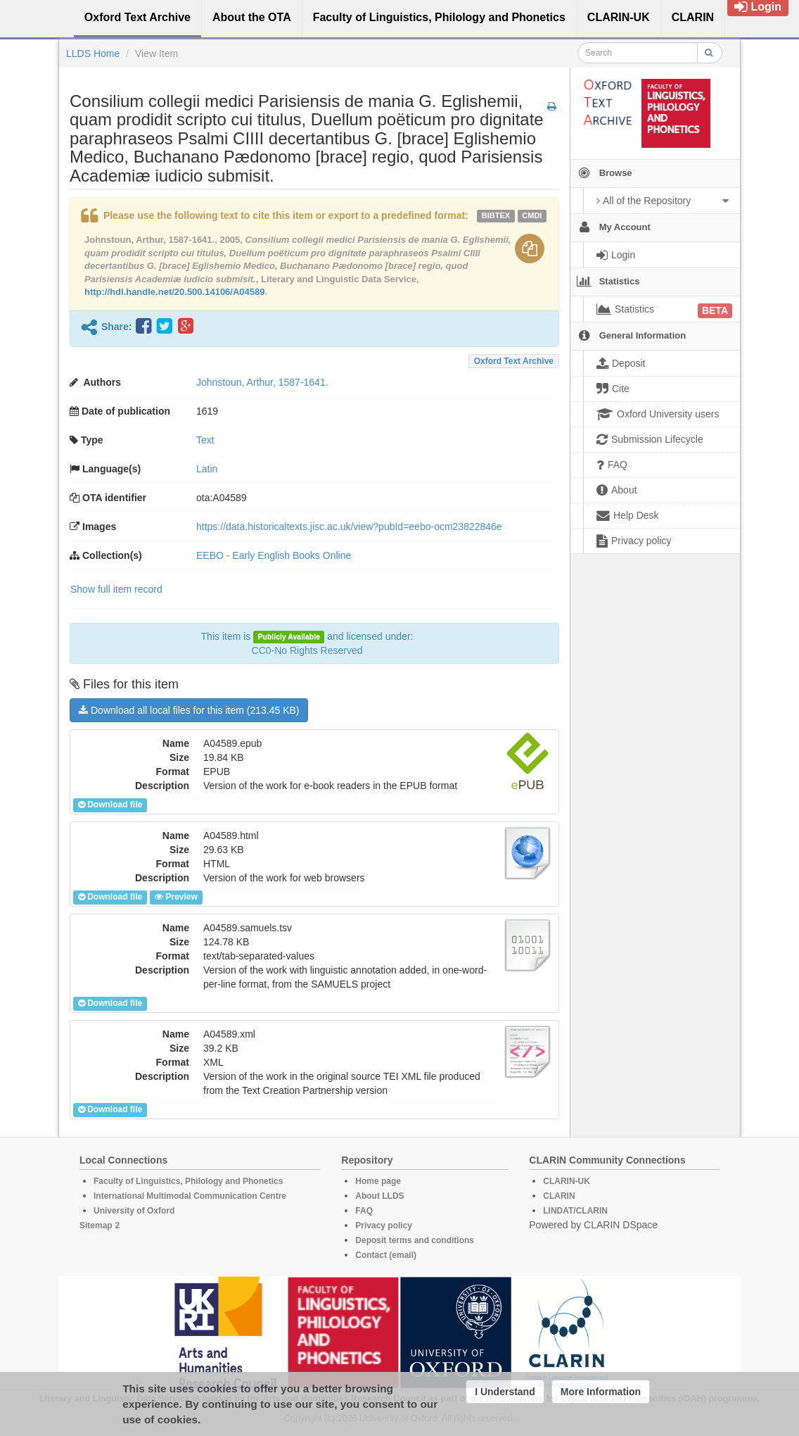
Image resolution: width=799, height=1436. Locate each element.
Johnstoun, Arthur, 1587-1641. (262, 382)
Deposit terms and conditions (414, 1240)
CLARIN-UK (566, 1181)
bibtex (496, 215)
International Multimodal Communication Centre (190, 1196)
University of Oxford (134, 1211)
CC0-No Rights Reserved (307, 650)
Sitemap (96, 1225)
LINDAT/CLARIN (575, 1211)
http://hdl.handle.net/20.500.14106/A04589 (174, 291)
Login (757, 7)
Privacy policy (383, 1225)
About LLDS (379, 1196)
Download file (110, 805)
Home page (378, 1181)
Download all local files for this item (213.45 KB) (189, 710)
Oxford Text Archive (514, 361)
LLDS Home (93, 53)
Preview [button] (176, 897)
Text (205, 440)
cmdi (532, 215)
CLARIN (559, 1196)
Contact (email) (385, 1255)
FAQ (364, 1211)
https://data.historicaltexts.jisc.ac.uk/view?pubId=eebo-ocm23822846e (349, 526)
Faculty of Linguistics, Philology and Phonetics (188, 1181)
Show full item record (116, 589)
